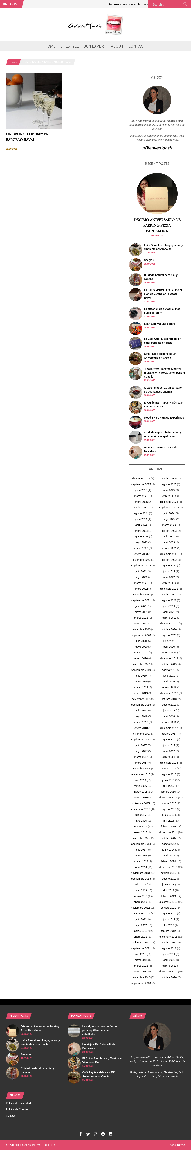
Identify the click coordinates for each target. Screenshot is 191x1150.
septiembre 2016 (140, 774)
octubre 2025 (169, 478)
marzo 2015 (140, 826)
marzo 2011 (141, 965)
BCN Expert (95, 46)
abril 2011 (169, 959)
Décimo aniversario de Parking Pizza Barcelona (145, 4)
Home (50, 46)
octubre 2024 (141, 507)
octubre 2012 (168, 907)
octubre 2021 (169, 594)
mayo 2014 (141, 855)
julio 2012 (141, 919)
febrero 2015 (168, 826)
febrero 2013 (168, 896)
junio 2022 (169, 571)
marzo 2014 (141, 861)
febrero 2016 (168, 791)
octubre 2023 (169, 530)
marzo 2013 (140, 896)
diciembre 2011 (168, 936)
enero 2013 (140, 901)
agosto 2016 (169, 774)
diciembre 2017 (169, 727)
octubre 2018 (169, 698)
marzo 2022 (141, 582)
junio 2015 (168, 814)
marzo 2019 (141, 687)
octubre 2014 (169, 838)
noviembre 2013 (140, 872)
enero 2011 (141, 971)
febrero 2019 (169, 687)
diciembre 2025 (141, 478)
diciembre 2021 (169, 588)
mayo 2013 (140, 890)
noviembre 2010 (141, 977)
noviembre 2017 (141, 733)
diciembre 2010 (168, 971)
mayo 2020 (141, 646)
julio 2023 (169, 536)
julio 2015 (140, 814)
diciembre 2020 (169, 623)
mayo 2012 (140, 925)
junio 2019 (169, 675)
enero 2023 (141, 553)
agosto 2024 (141, 513)
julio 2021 (141, 606)
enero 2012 (140, 936)
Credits (50, 1145)
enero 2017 (141, 762)
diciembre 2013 (168, 867)
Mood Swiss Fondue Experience (164, 417)
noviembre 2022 (141, 559)
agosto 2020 (169, 635)
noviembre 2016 (141, 768)
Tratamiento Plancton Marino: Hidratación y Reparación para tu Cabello (164, 372)
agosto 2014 (169, 843)
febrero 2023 (169, 548)
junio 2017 (169, 745)
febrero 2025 (169, 495)
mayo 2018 (141, 716)
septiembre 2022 (141, 565)
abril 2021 (169, 611)
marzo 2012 (140, 930)
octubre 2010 (169, 977)
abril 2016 (168, 785)
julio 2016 (140, 780)
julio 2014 (141, 849)
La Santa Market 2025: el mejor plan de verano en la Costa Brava (163, 293)
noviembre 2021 (141, 594)
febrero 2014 (168, 861)
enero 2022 (141, 588)
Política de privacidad (18, 1103)
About (117, 46)
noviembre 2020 (141, 629)
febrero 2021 (169, 617)
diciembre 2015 (168, 797)
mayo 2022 (141, 577)
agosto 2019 (169, 669)
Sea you (149, 260)
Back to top (177, 1145)
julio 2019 (141, 675)
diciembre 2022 (169, 553)
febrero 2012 (168, 930)
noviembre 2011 (140, 942)
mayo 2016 (140, 785)
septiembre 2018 (141, 704)
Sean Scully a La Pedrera (159, 323)
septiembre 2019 (141, 669)
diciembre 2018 (169, 693)
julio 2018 (141, 710)
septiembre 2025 (141, 484)
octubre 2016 (168, 768)
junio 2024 (141, 519)
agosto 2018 (169, 704)
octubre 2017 (169, 733)
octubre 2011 (169, 942)
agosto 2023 (141, 536)
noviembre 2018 (141, 698)
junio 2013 (168, 884)
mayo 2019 (141, 681)
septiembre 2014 (141, 843)
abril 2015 (168, 820)
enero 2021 (141, 623)
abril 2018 (169, 716)
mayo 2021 (141, 611)
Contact (136, 46)
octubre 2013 (168, 872)
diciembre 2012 (168, 901)
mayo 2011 (141, 959)
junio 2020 (169, 640)
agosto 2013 (169, 878)
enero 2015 (140, 832)
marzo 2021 (141, 617)
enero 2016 (141, 797)
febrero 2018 (169, 722)
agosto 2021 (169, 600)
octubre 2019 (169, 664)
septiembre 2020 (141, 635)
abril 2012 (168, 925)
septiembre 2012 (140, 913)
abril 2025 (169, 490)
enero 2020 (141, 658)
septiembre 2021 (141, 600)
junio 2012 (169, 919)
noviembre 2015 (140, 803)
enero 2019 (141, 693)
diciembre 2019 (169, 658)
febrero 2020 (169, 652)
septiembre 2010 (141, 983)
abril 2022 (169, 577)
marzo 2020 (141, 652)
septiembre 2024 (169, 507)
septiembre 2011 (141, 948)
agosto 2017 (169, 739)
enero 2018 (141, 727)
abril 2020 (169, 646)
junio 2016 (168, 780)
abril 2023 (169, 542)
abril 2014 (169, 855)
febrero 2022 (169, 582)
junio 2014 (168, 849)
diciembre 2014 (168, 832)
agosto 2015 (169, 809)
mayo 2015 (140, 820)
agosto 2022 (169, 565)
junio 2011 (169, 954)
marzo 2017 (141, 756)
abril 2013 (168, 890)
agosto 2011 (169, 948)
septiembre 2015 (140, 809)
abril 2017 (169, 751)
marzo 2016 (140, 791)
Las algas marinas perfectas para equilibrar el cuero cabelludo (100, 1030)
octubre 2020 (169, 629)
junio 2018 (169, 710)
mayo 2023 (141, 542)
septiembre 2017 (141, 739)
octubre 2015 (168, 803)
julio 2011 (140, 954)
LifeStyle (69, 46)
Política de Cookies (17, 1109)
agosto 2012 (169, 913)
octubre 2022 (169, 559)
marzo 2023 (141, 548)
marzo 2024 (169, 524)
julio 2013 (140, 884)
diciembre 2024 (169, 501)
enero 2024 (141, 530)
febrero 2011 (169, 965)
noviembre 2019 (141, 664)
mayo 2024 (169, 519)
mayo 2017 (141, 751)
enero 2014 (140, 867)
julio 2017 (141, 745)
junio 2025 (141, 490)
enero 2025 (141, 501)
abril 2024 (141, 524)
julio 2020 (141, 640)
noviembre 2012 (140, 907)
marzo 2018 (141, 722)
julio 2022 (141, 571)
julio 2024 (169, 513)
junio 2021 (169, 606)
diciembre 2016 (169, 762)
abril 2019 (169, 681)
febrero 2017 (169, 756)
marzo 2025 (141, 495)
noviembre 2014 (141, 838)
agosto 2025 (169, 484)
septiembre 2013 (141, 878)
